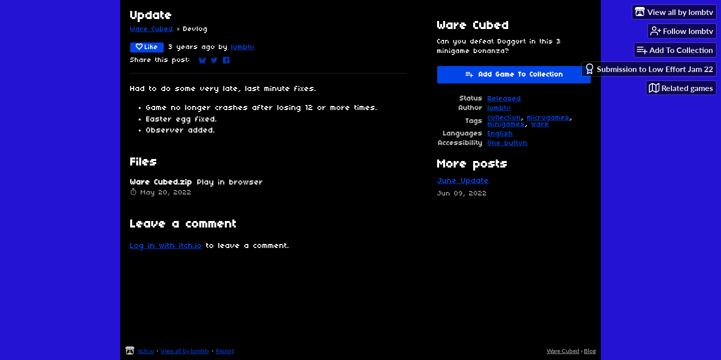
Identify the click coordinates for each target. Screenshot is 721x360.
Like (147, 47)
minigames (506, 124)
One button (508, 143)
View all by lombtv (185, 350)
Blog (590, 350)
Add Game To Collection (514, 74)
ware (540, 124)
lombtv (243, 47)
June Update (463, 181)
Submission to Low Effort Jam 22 (648, 69)
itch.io (146, 350)
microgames (548, 117)
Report (225, 350)
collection (504, 117)
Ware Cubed (151, 29)
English (500, 133)
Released (504, 99)
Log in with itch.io (166, 246)
